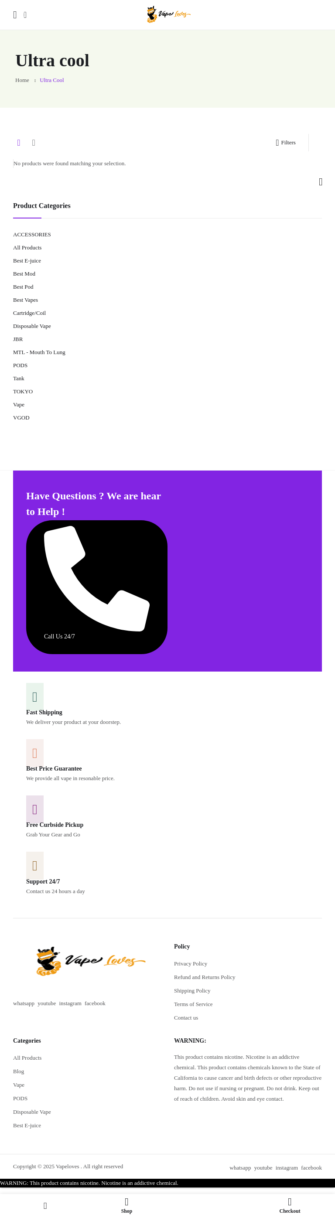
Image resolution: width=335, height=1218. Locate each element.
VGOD (21, 417)
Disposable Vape (32, 326)
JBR (18, 339)
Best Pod (23, 286)
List (33, 142)
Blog (18, 1071)
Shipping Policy (192, 990)
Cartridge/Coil (29, 313)
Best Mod (24, 273)
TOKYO (23, 391)
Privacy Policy (190, 963)
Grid (18, 142)
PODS (20, 365)
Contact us (186, 1017)
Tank (18, 378)
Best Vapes (25, 300)
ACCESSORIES (32, 234)
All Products (27, 247)
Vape (18, 404)
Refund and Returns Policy (204, 977)
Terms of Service (193, 1004)
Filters (285, 142)
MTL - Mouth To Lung (39, 352)
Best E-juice (27, 260)
